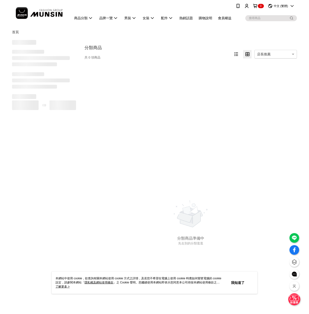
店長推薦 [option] (264, 54)
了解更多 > (63, 286)
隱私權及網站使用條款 (98, 282)
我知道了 (238, 283)
